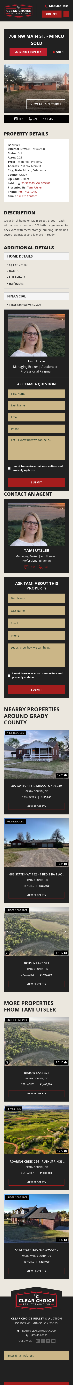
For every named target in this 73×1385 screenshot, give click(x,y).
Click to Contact (27, 196)
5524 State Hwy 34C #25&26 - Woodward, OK (36, 1250)
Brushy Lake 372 (36, 963)
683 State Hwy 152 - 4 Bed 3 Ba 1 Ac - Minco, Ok (36, 874)
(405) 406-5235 (27, 192)
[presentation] (33, 1372)
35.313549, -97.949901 (35, 183)
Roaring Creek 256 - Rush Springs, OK (36, 1161)
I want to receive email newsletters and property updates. (37, 468)
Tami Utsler (34, 187)
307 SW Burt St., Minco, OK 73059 (36, 786)
